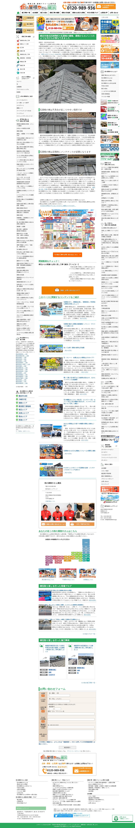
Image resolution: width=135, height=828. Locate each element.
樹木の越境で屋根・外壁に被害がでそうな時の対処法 (109, 210)
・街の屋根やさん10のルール (24, 786)
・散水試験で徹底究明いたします (61, 791)
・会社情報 (90, 791)
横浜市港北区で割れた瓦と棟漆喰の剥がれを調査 (58, 590)
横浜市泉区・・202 (21, 379)
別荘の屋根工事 (105, 415)
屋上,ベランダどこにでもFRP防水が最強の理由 (25, 169)
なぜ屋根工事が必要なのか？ (109, 228)
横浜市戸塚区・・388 (21, 378)
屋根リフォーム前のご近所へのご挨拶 (109, 181)
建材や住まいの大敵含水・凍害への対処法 (23, 234)
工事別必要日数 (105, 308)
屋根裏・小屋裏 (21, 226)
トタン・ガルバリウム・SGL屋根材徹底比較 (25, 302)
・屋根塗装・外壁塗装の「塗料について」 (98, 787)
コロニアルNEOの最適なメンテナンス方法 (109, 291)
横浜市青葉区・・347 (21, 374)
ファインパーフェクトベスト (109, 457)
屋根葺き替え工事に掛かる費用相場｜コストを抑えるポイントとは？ (109, 257)
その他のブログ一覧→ (89, 634)
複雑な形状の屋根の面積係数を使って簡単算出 (23, 211)
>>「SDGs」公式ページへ (23, 431)
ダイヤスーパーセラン (107, 449)
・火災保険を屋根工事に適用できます (62, 796)
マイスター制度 (105, 96)
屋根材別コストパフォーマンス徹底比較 (25, 278)
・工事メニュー (56, 784)
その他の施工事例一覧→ (88, 682)
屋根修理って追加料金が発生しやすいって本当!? (109, 205)
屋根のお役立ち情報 (78, 12)
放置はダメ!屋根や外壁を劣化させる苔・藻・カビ (25, 289)
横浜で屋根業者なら (106, 476)
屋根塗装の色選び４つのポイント (109, 355)
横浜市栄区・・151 (21, 381)
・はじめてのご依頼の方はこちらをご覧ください (65, 782)
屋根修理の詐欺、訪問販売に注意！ (109, 194)
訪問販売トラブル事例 (107, 198)
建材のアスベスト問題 (23, 260)
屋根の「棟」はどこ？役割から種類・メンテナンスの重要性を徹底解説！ (64, 605)
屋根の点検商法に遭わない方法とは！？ (109, 201)
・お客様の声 (19, 801)
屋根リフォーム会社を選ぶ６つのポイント (109, 311)
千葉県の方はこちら (68, 579)
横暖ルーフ (20, 108)
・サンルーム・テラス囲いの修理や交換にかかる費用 (66, 801)
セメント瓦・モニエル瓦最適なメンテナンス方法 (23, 178)
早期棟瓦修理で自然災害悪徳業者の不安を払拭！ (23, 182)
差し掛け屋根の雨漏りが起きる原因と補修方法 (25, 223)
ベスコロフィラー (106, 455)
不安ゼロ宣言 (105, 86)
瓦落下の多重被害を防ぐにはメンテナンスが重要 (109, 323)
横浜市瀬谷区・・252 (21, 383)
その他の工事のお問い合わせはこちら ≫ (67, 254)
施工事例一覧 (26, 12)
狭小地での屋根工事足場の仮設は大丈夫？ (109, 302)
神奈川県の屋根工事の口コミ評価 (109, 219)
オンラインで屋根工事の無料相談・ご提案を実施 (109, 168)
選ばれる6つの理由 (106, 80)
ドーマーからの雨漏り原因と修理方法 (25, 333)
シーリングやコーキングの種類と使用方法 (25, 195)
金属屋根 (19, 86)
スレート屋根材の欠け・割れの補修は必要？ (109, 267)
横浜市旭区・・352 (21, 366)
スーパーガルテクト (22, 100)
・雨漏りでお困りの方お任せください (62, 789)
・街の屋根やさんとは (22, 782)
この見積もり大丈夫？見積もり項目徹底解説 (109, 185)
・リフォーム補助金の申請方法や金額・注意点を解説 (66, 805)
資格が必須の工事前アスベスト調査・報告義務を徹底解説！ (25, 264)
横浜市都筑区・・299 (21, 376)
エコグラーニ (20, 105)
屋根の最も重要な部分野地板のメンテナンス (23, 271)
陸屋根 (18, 92)
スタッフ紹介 (105, 470)
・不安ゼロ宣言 (20, 787)
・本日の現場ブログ (21, 803)
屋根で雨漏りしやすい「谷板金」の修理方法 (24, 245)
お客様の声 (104, 12)
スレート (19, 81)
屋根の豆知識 (66, 12)
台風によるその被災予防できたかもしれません (109, 318)
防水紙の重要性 (21, 267)
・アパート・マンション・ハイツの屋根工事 (64, 799)
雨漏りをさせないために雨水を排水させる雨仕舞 (25, 241)
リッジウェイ (20, 113)
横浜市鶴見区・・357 (21, 354)
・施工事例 (19, 799)
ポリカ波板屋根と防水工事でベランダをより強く (109, 391)
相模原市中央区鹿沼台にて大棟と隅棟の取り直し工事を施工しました (83, 647)
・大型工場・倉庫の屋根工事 (59, 798)
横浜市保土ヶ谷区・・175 (23, 364)
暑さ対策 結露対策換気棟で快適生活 (22, 230)
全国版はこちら (88, 579)
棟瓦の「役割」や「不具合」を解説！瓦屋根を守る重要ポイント (62, 619)
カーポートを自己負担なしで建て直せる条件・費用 (109, 387)
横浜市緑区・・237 (21, 373)
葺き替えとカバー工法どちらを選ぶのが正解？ (109, 252)
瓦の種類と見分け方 (22, 249)
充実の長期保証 (105, 94)
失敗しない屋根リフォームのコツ (109, 231)
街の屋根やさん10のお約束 (108, 83)
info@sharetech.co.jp (111, 519)
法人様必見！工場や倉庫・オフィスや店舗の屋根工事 (109, 418)
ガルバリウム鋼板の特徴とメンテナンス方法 (25, 311)
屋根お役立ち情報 (106, 315)
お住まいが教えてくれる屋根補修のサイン (109, 248)
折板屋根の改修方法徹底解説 (109, 275)
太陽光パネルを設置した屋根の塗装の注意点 (109, 278)
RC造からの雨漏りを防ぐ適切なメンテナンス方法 (23, 329)
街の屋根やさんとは (106, 78)
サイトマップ (105, 484)
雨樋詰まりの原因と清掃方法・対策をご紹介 (109, 396)
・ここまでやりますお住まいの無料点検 (62, 787)
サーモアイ (104, 452)
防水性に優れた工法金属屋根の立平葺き (25, 200)
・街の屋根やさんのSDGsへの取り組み (26, 794)
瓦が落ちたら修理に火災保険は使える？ (109, 327)
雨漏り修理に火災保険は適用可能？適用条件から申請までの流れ (109, 333)
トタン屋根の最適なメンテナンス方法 (109, 271)
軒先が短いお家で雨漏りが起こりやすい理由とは (25, 252)
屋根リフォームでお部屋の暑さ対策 (109, 427)
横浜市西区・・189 (21, 357)
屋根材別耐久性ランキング (24, 282)
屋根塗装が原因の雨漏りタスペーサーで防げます (23, 152)
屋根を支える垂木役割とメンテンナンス (23, 324)
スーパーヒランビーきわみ (24, 110)
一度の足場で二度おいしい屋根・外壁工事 (109, 364)
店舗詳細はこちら (50, 501)
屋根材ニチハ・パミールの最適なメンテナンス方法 (109, 283)
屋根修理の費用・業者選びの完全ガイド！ (109, 172)
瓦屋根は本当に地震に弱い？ (109, 378)
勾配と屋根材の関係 (22, 238)
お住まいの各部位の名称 (23, 128)
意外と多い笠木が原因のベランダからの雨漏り (25, 143)
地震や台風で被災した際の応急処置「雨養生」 (25, 204)
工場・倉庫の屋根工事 (107, 404)
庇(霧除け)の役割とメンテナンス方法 (25, 191)
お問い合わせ (114, 12)
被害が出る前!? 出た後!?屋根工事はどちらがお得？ (109, 190)
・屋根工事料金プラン (58, 786)
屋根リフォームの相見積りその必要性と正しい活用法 (109, 177)
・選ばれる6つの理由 (21, 784)
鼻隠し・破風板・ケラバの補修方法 (25, 134)
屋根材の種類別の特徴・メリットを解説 (25, 124)
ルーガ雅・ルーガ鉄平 (23, 102)
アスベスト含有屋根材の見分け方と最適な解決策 (25, 257)
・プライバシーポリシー (94, 801)
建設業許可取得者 (106, 473)
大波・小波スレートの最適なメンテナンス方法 (25, 187)
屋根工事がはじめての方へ (108, 75)
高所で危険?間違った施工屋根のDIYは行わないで (24, 320)
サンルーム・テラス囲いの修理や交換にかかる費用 (109, 411)
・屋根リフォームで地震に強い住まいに (62, 794)
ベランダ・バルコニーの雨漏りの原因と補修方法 (25, 173)
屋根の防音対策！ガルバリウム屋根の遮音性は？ (109, 374)
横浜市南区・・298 (21, 361)
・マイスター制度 (20, 791)
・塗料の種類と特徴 (92, 789)
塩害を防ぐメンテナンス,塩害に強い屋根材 (25, 285)
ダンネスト (104, 460)
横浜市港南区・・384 (21, 362)
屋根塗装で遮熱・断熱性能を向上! (109, 360)
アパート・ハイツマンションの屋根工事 (109, 407)
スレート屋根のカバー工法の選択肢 (109, 262)
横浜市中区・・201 (21, 359)
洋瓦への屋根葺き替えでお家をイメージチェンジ (25, 298)
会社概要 (35, 12)
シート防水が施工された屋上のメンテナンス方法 (25, 160)
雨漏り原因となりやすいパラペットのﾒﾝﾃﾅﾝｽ (25, 165)
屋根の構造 (20, 131)
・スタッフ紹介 (91, 796)
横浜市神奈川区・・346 (22, 355)
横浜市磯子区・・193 (21, 367)
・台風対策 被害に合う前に (59, 793)
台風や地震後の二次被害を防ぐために (109, 338)
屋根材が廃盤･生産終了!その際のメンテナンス (23, 294)
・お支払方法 (19, 793)
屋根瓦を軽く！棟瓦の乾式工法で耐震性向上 (109, 342)
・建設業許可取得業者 (93, 798)
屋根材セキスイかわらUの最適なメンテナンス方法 (109, 287)
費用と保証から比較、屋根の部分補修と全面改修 (109, 235)
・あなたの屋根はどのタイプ (95, 784)
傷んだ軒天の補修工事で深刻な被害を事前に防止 (25, 147)
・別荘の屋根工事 (56, 803)
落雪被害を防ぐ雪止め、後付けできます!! (109, 423)
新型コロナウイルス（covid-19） (51, 54)
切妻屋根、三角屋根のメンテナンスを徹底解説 (25, 218)
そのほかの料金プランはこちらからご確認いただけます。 (58, 205)
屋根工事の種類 (54, 12)
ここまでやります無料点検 (108, 91)
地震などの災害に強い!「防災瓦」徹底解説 (109, 346)
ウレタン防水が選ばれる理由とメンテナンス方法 (25, 156)
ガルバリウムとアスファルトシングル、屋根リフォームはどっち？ (109, 369)
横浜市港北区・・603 (21, 371)
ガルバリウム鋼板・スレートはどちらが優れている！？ (25, 307)
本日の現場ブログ (92, 12)
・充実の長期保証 (20, 789)
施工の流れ (43, 12)
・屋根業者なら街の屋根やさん (95, 799)
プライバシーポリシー (74, 751)
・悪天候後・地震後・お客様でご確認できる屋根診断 (101, 786)
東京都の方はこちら (48, 579)
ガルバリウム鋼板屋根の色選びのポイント (25, 316)
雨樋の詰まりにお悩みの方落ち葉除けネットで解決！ (109, 400)
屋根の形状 (20, 215)
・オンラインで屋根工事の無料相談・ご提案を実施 (101, 782)
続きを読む (83, 318)
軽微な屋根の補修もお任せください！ (109, 431)
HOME (41, 32)
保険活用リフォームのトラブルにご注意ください (109, 214)
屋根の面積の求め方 (22, 208)
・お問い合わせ (91, 803)
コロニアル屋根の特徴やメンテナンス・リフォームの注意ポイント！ (109, 297)
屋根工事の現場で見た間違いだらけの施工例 (109, 351)
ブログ (46, 32)
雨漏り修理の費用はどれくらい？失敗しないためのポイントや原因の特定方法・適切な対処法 (109, 242)
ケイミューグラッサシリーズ (24, 116)
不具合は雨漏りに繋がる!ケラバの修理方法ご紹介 (25, 138)
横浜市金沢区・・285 (21, 369)
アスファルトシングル (23, 89)
